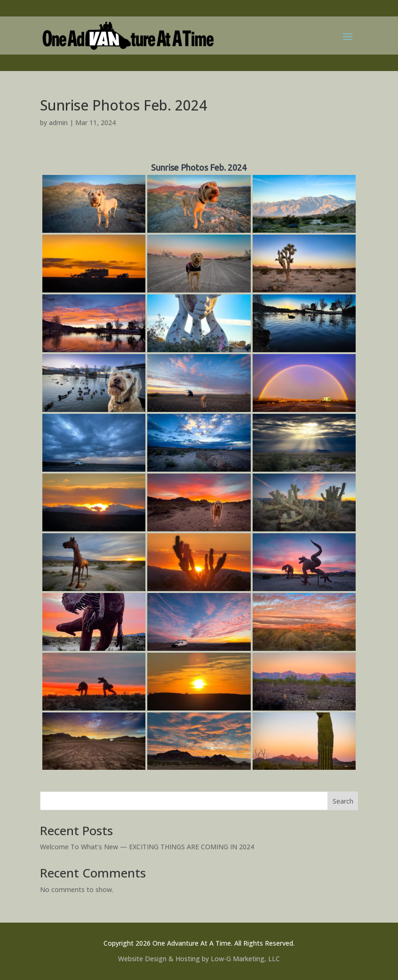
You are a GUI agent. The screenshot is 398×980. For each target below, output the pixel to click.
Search (343, 801)
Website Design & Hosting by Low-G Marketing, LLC (199, 958)
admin (58, 122)
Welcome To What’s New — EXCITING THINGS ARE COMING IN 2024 (147, 846)
